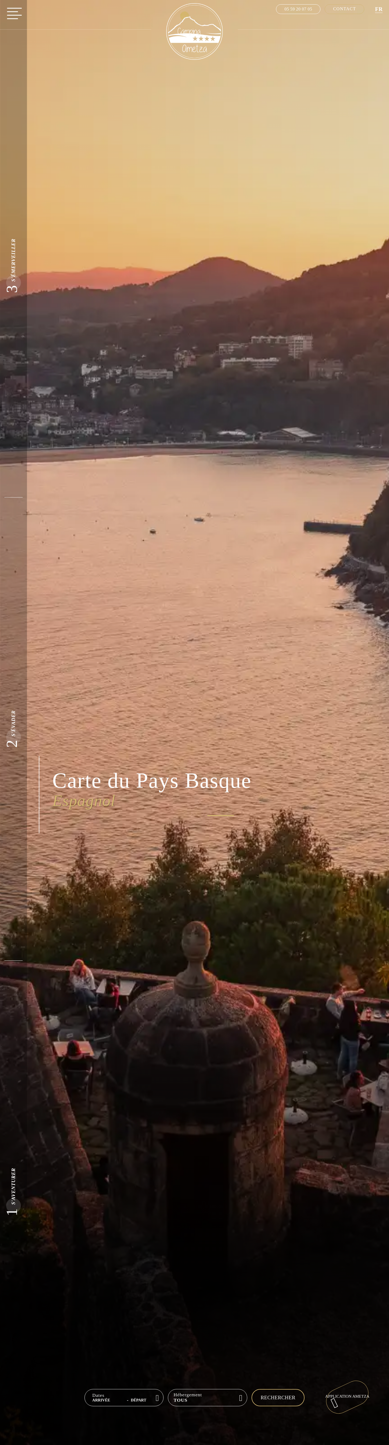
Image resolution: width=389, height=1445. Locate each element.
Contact (344, 8)
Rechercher (278, 1397)
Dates (98, 1395)
